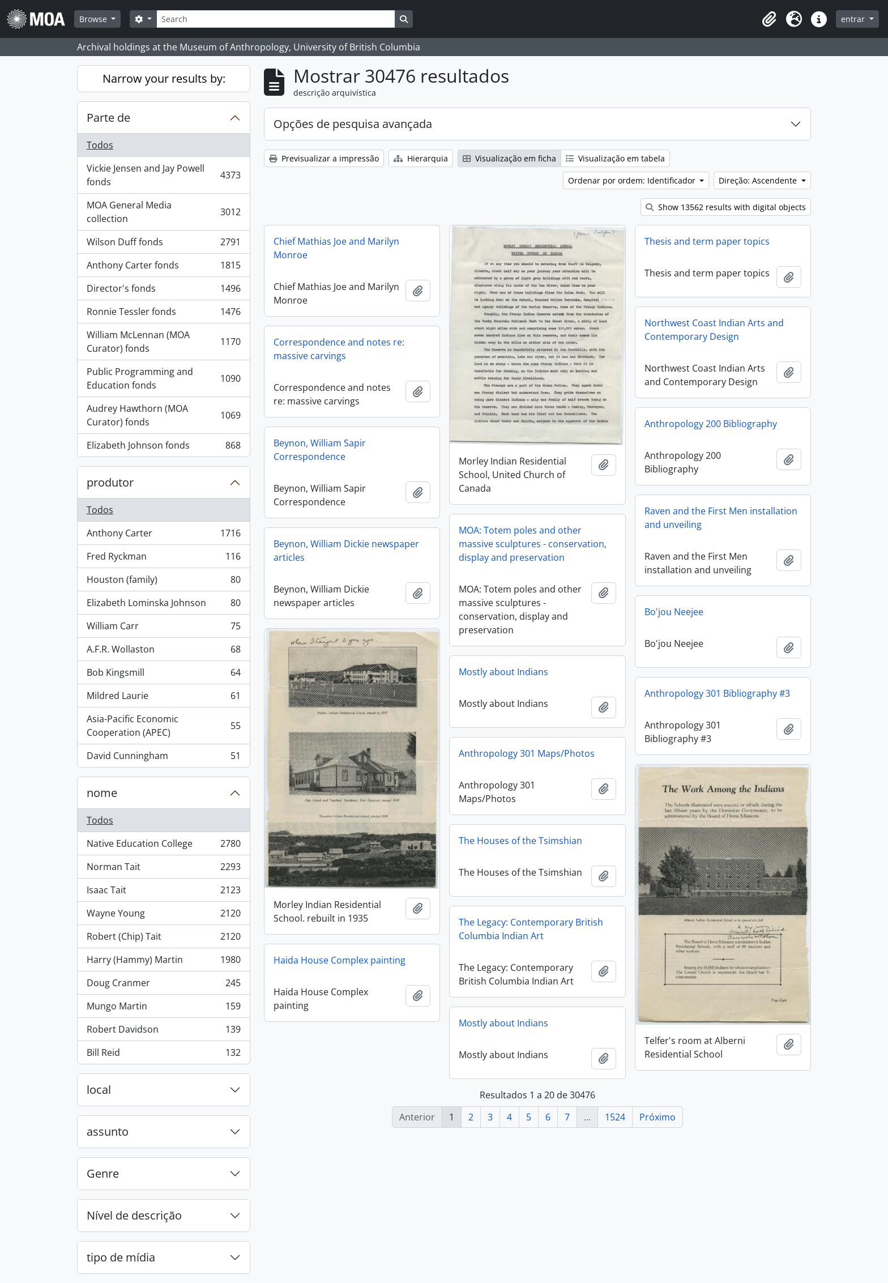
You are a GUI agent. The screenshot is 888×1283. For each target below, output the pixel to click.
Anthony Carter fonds (163, 267)
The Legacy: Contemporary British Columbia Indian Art (531, 929)
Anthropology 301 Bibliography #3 (717, 693)
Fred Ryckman (163, 558)
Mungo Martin (163, 1008)
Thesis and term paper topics (707, 241)
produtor (110, 482)
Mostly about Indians (503, 672)
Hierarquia (421, 158)
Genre (103, 1173)
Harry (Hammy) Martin (163, 962)
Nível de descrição (134, 1215)
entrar (854, 19)
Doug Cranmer (163, 985)
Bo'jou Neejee (673, 612)
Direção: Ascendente (759, 180)
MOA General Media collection (163, 212)
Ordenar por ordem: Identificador (633, 180)
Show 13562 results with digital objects (726, 207)
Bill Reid (163, 1055)
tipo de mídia (121, 1257)
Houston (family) (163, 582)
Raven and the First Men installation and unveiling (720, 518)
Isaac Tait (163, 892)
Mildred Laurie (163, 698)
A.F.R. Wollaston (163, 651)
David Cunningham (163, 758)
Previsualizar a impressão (324, 158)
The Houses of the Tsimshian (520, 840)
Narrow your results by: (164, 78)
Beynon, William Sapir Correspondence (320, 450)
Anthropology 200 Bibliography (710, 423)
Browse (94, 19)
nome (102, 792)
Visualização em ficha (509, 158)
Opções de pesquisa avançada (353, 123)
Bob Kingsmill (163, 675)
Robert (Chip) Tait (163, 939)
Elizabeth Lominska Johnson (163, 605)
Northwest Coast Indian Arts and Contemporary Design (714, 330)
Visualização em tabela (615, 158)
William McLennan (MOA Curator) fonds (163, 342)
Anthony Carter (163, 535)
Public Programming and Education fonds (163, 378)
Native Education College (163, 846)
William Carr (163, 628)
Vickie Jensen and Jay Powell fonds (163, 175)
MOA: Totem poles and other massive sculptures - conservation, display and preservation (533, 544)
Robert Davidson (163, 1031)
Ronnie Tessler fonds (163, 314)
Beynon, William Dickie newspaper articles (346, 551)
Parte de (108, 117)
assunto (108, 1131)
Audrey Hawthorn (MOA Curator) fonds (163, 415)
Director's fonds (163, 291)
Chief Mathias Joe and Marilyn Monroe (336, 248)
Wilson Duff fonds (163, 244)
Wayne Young (163, 915)
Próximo (657, 1117)
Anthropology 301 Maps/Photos (527, 753)
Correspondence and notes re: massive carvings (339, 349)
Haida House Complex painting (339, 960)
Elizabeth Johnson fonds (163, 447)
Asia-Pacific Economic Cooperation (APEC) (163, 726)
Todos (100, 145)
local (99, 1089)
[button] (769, 19)
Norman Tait (163, 869)
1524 (615, 1117)
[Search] (275, 19)
